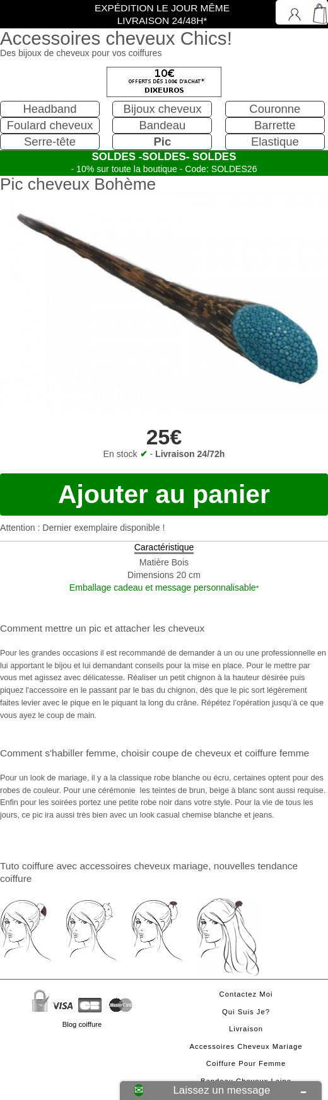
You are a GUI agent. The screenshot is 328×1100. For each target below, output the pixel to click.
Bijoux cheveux (162, 108)
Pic (163, 141)
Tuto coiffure (27, 865)
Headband (49, 108)
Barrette (275, 125)
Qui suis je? (246, 1012)
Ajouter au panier (164, 494)
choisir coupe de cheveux (176, 753)
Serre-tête (50, 141)
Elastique (275, 141)
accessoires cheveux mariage (143, 865)
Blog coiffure (82, 1024)
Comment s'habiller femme (57, 753)
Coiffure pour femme (246, 1063)
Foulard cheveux (50, 125)
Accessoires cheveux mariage (246, 1046)
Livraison (246, 1029)
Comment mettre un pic (51, 628)
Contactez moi (246, 994)
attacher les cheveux (159, 628)
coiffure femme (277, 753)
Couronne (274, 108)
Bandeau (162, 125)
